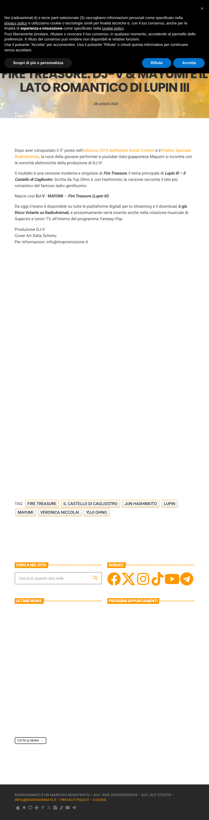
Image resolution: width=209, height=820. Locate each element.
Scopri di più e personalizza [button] (38, 63)
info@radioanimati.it (36, 799)
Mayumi (25, 512)
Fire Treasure (41, 503)
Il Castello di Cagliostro (90, 503)
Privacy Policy (74, 799)
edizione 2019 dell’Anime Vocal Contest (119, 150)
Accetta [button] (189, 63)
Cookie (99, 799)
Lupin (169, 503)
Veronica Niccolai (59, 512)
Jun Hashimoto (140, 503)
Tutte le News (30, 740)
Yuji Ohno (96, 512)
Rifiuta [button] (157, 63)
